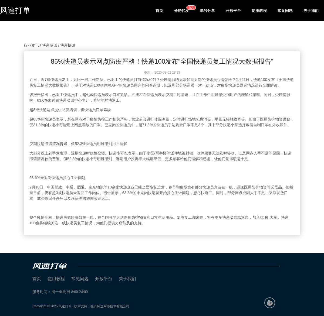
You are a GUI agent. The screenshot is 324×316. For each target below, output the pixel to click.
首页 (159, 10)
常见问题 (285, 10)
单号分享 (207, 10)
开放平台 (233, 10)
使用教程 (259, 10)
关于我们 (311, 10)
